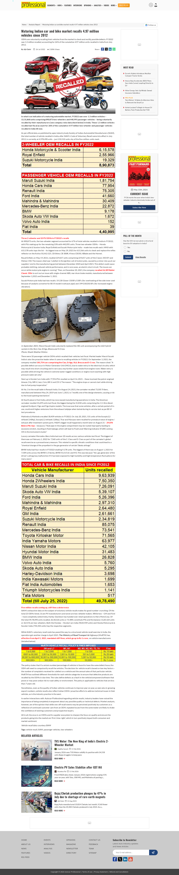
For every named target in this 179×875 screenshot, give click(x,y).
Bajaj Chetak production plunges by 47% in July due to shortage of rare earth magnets (80, 795)
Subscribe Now (139, 207)
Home (24, 25)
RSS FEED (25, 857)
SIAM (40, 729)
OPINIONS (87, 5)
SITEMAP (92, 853)
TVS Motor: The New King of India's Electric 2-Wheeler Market (81, 743)
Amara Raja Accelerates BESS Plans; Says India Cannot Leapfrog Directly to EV (139, 83)
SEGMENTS (51, 5)
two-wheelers (66, 729)
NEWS (60, 5)
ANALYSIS (97, 5)
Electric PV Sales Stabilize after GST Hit (78, 767)
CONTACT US (94, 840)
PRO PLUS (123, 5)
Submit (128, 257)
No (128, 251)
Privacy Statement (101, 872)
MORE (113, 5)
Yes (128, 247)
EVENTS (47, 840)
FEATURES (67, 5)
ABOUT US (25, 844)
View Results (140, 257)
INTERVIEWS (77, 5)
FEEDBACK (93, 844)
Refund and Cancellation (119, 872)
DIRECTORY (71, 853)
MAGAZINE (71, 844)
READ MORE (59, 758)
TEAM (91, 848)
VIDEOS (106, 5)
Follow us (150, 25)
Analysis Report (34, 25)
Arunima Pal (60, 771)
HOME (24, 840)
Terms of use (87, 872)
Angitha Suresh (61, 749)
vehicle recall (31, 729)
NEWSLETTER (72, 848)
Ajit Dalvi (59, 801)
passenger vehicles (51, 729)
